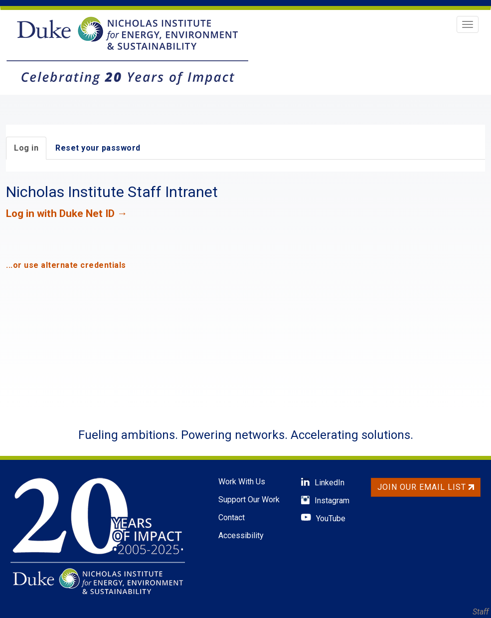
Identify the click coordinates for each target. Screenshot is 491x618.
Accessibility (241, 535)
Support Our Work (249, 499)
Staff (481, 612)
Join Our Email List (425, 487)
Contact (231, 517)
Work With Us (241, 481)
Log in (26, 148)
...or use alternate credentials (66, 265)
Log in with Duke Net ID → (67, 213)
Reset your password (98, 148)
